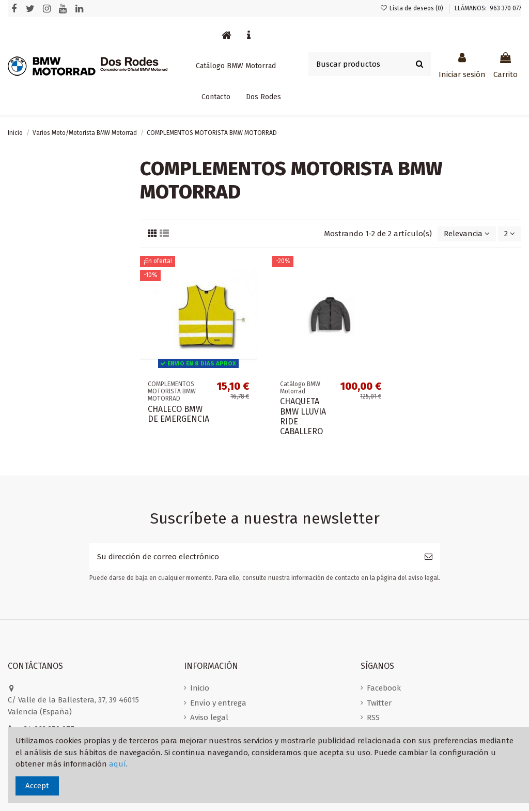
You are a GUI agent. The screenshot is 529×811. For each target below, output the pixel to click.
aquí (117, 764)
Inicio (199, 688)
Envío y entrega (218, 703)
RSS (373, 717)
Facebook (384, 688)
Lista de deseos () (412, 8)
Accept (37, 785)
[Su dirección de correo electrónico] (253, 557)
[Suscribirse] (428, 557)
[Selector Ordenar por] (467, 233)
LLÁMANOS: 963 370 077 (488, 8)
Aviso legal (209, 717)
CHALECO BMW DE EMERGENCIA (178, 414)
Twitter (379, 703)
